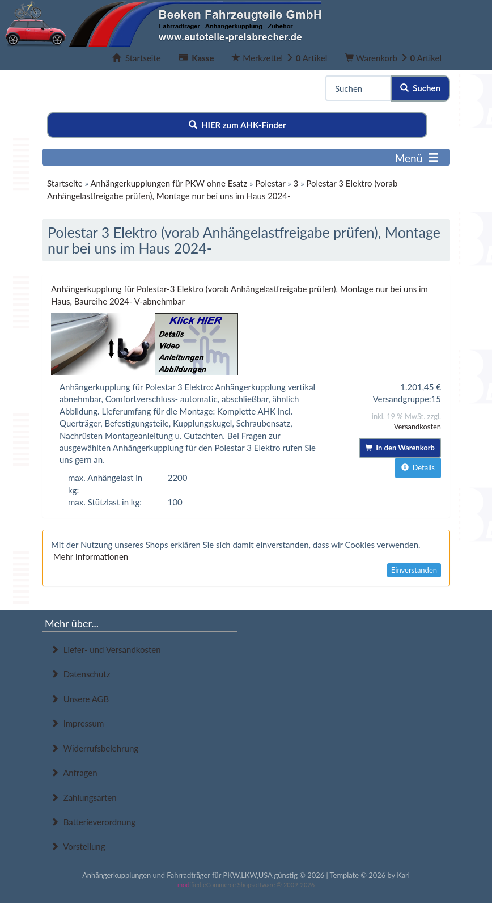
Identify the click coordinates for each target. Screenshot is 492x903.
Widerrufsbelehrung (94, 748)
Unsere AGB (79, 699)
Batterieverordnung (92, 822)
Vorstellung (77, 846)
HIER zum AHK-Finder (237, 125)
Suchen (420, 88)
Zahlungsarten (83, 797)
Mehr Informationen (90, 556)
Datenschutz (80, 674)
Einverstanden (414, 570)
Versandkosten (417, 426)
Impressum (77, 723)
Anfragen (73, 772)
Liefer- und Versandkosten (105, 649)
